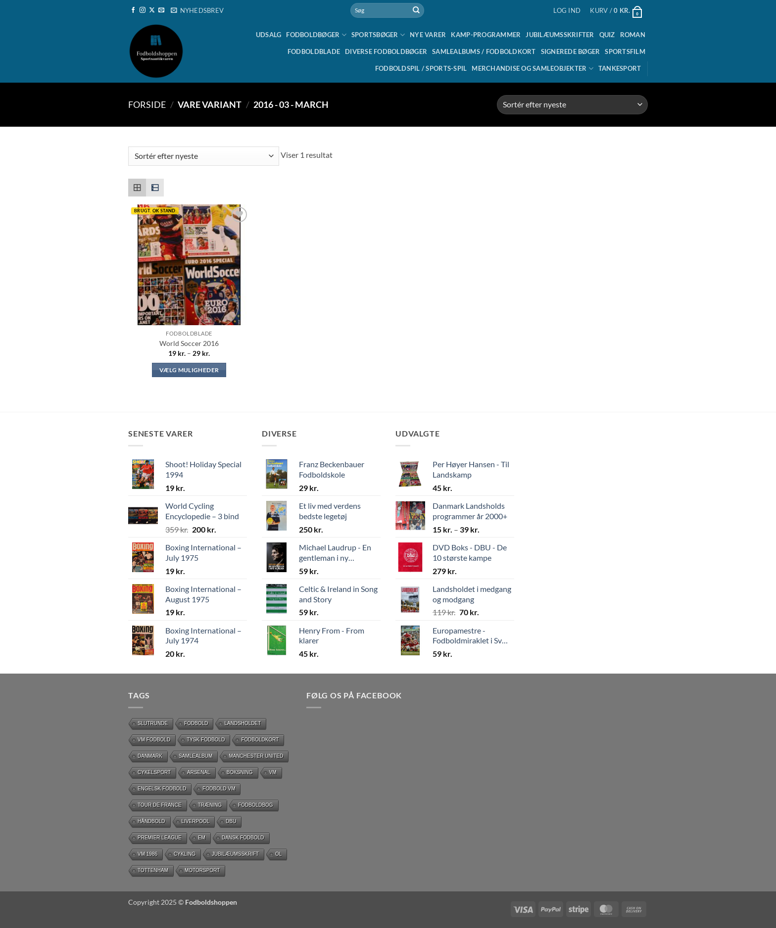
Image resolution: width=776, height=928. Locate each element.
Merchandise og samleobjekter (532, 68)
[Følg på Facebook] (133, 10)
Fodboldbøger (316, 35)
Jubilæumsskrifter (560, 35)
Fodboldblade (314, 51)
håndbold (151, 821)
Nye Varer (428, 35)
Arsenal (198, 772)
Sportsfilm (625, 51)
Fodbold (196, 723)
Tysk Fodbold (206, 739)
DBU (231, 821)
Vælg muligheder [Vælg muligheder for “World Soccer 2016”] (189, 370)
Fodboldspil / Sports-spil (421, 68)
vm (273, 772)
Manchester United (256, 756)
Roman (632, 35)
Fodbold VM (218, 788)
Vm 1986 (147, 854)
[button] (197, 10)
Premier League (160, 837)
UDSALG (269, 35)
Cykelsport (154, 772)
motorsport (202, 870)
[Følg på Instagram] (143, 10)
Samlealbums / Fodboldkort (483, 51)
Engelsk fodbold (162, 788)
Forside (147, 104)
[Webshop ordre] (572, 104)
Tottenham (153, 870)
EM (201, 837)
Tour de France (160, 805)
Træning (210, 805)
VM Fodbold (154, 739)
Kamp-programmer (486, 35)
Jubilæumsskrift (235, 854)
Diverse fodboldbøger (386, 51)
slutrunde (153, 723)
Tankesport (619, 68)
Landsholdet (242, 723)
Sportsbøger (378, 35)
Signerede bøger (570, 51)
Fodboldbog (255, 805)
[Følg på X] (152, 10)
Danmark (150, 756)
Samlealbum (195, 756)
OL (278, 854)
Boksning (240, 772)
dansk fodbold (243, 837)
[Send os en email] (161, 10)
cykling (184, 854)
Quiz (607, 35)
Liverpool (196, 821)
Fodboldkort (260, 739)
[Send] (416, 10)
